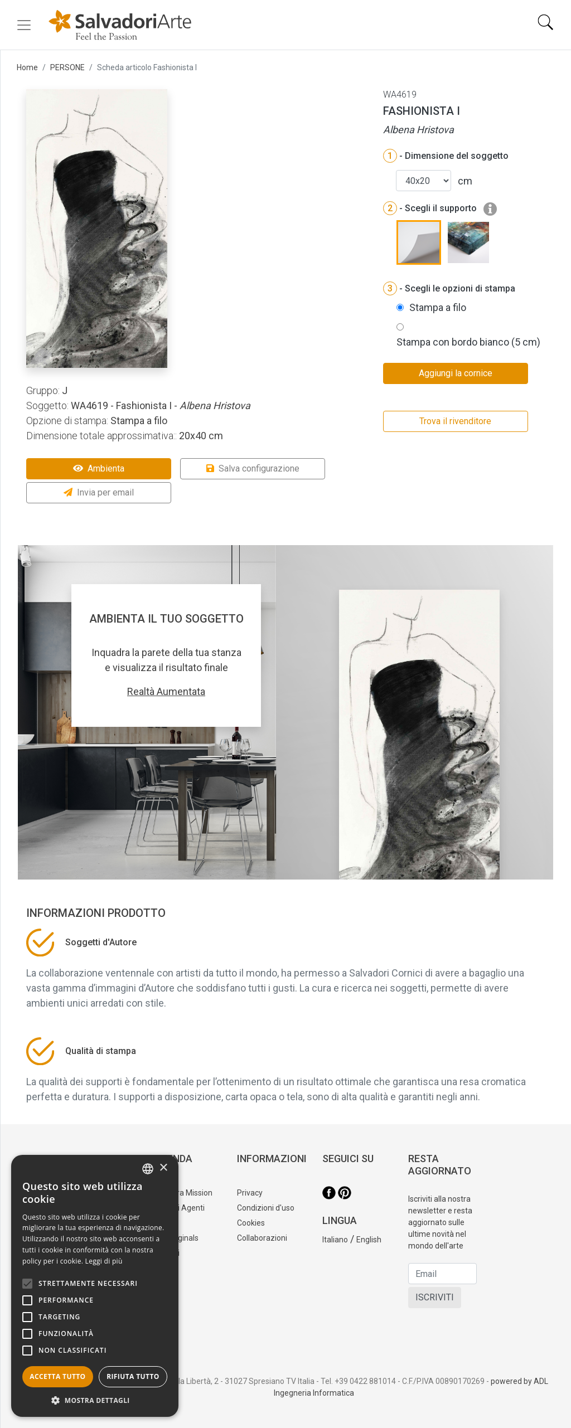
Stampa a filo (437, 307)
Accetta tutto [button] (57, 1376)
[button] (94, 1400)
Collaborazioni (262, 1237)
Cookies (251, 1222)
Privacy (250, 1192)
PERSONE (67, 67)
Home (27, 67)
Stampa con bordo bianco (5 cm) (468, 342)
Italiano (335, 1239)
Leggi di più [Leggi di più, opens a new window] (104, 1261)
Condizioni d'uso (265, 1207)
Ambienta (98, 468)
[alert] (94, 1286)
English (368, 1239)
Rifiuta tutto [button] (133, 1376)
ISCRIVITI (434, 1297)
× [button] (163, 1168)
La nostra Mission (181, 1192)
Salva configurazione (252, 468)
